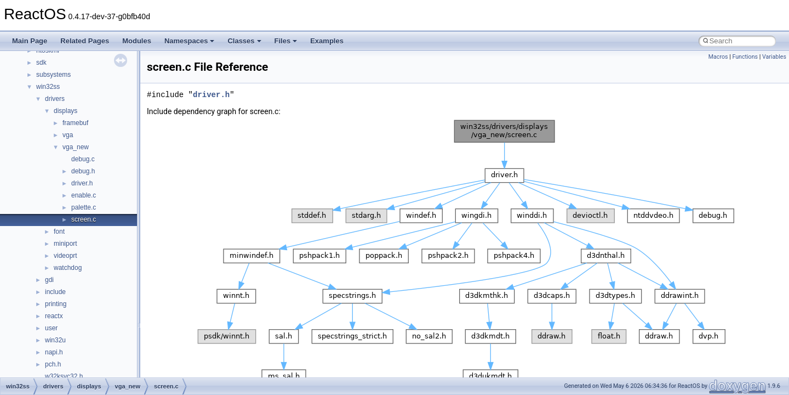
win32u (55, 340)
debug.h (83, 171)
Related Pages (84, 41)
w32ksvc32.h (64, 376)
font (59, 231)
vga (67, 135)
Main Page (29, 41)
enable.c (83, 195)
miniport (65, 243)
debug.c (83, 159)
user (51, 328)
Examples (327, 41)
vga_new (75, 147)
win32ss (48, 87)
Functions (745, 56)
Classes (244, 41)
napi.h (54, 352)
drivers (55, 99)
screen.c (83, 219)
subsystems (53, 74)
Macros (718, 56)
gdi (49, 280)
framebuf (75, 123)
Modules (136, 41)
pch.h (53, 364)
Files (286, 41)
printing (55, 304)
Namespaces (189, 41)
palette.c (83, 207)
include (55, 292)
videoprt (65, 255)
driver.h (82, 183)
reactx (54, 316)
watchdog (68, 268)
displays (65, 111)
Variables (774, 56)
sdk (41, 62)
